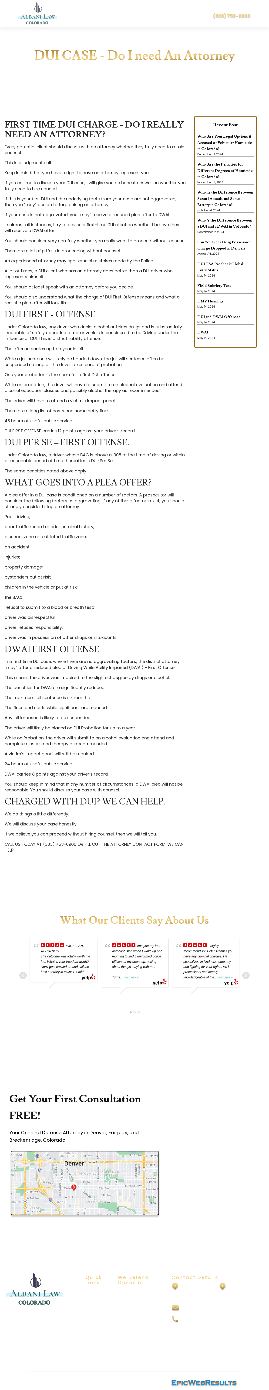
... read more (129, 977)
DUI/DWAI (126, 1292)
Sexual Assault (131, 1301)
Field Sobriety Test (214, 285)
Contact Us (95, 1332)
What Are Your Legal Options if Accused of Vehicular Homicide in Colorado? (224, 142)
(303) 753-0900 (231, 16)
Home (90, 1292)
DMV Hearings (210, 301)
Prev (23, 975)
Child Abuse (128, 1310)
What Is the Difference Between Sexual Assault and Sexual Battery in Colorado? (225, 198)
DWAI (202, 332)
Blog (89, 1323)
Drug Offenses (131, 1329)
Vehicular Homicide (135, 1356)
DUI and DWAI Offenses (219, 316)
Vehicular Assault (133, 1347)
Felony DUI (127, 1338)
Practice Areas (93, 1312)
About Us (93, 1301)
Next (246, 975)
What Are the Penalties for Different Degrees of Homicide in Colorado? (225, 170)
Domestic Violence (135, 1319)
